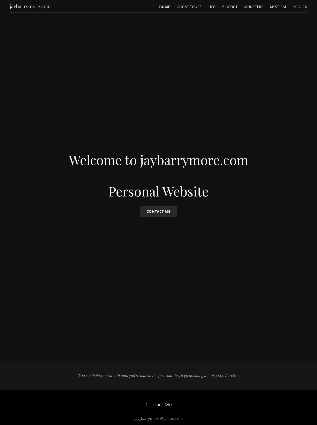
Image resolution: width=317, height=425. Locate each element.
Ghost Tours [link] (189, 7)
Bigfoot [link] (230, 7)
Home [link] (164, 7)
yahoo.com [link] (173, 418)
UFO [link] (212, 7)
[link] (30, 6)
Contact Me (158, 211)
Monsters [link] (253, 7)
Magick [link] (300, 7)
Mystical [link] (278, 7)
